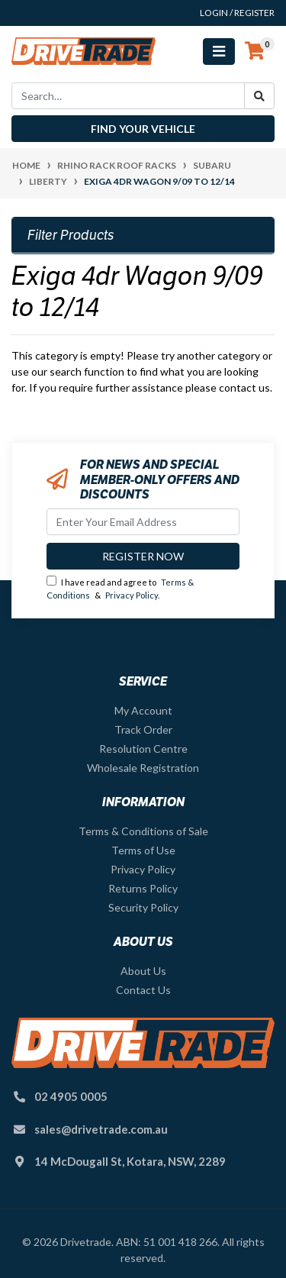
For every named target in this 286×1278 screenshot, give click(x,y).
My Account (143, 710)
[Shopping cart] (255, 51)
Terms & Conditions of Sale (143, 831)
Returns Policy (143, 888)
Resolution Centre (143, 748)
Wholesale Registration (143, 767)
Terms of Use (143, 850)
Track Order (143, 729)
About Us (143, 970)
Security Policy (143, 907)
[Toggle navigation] (219, 51)
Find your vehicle (143, 128)
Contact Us (143, 989)
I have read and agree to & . (120, 588)
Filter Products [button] (70, 235)
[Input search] (128, 95)
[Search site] (259, 95)
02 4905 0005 (71, 1096)
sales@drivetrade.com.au (101, 1129)
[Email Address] (143, 521)
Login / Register (237, 12)
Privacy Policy (131, 595)
